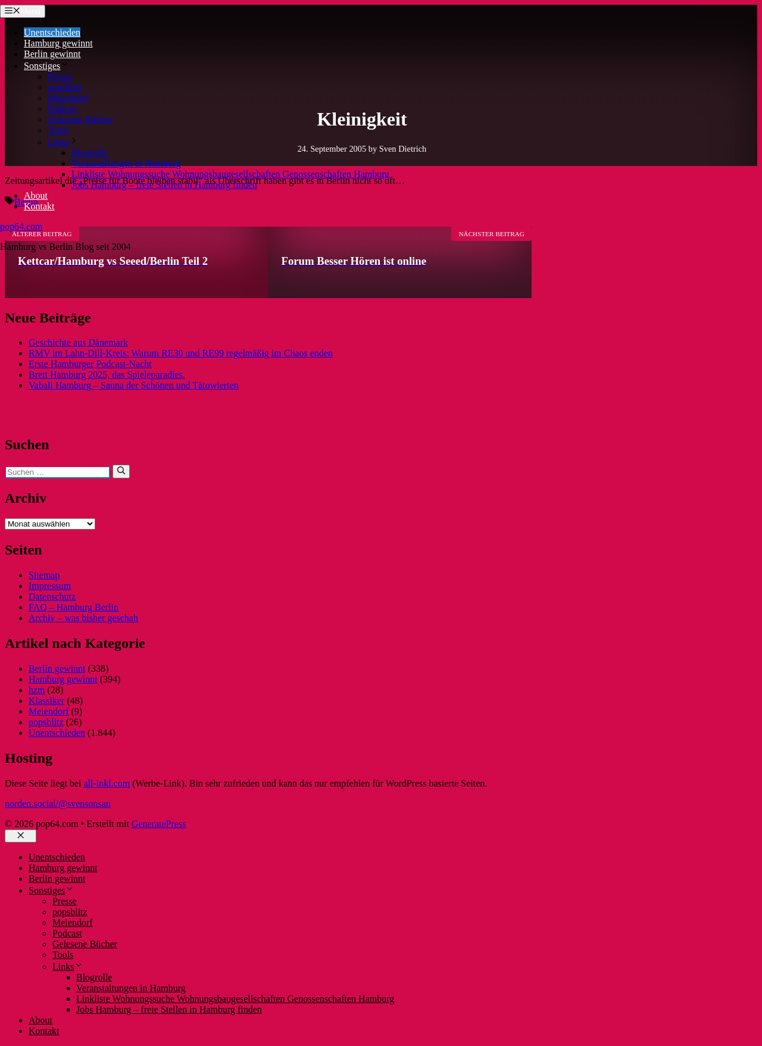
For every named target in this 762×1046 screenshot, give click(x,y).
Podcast (62, 109)
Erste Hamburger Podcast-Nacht (90, 364)
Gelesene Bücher (80, 119)
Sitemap (44, 575)
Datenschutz (52, 596)
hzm (37, 690)
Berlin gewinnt (52, 54)
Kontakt (39, 206)
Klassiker (46, 701)
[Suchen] (121, 471)
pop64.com (21, 226)
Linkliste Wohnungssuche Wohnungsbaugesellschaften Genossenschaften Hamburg (230, 174)
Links (63, 142)
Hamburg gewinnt (58, 43)
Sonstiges (47, 66)
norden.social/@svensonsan (58, 803)
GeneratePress (159, 824)
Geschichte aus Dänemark (78, 342)
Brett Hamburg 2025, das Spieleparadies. (107, 374)
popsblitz (65, 87)
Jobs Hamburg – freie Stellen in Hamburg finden (164, 185)
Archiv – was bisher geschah (83, 618)
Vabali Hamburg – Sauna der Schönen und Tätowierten (134, 385)
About (36, 195)
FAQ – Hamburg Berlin (73, 607)
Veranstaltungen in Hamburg (126, 163)
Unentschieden (52, 32)
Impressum (50, 586)
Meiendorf (68, 98)
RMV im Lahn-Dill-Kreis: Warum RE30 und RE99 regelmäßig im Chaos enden (181, 353)
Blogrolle (89, 153)
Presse (60, 76)
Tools (58, 130)
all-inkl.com (106, 783)
